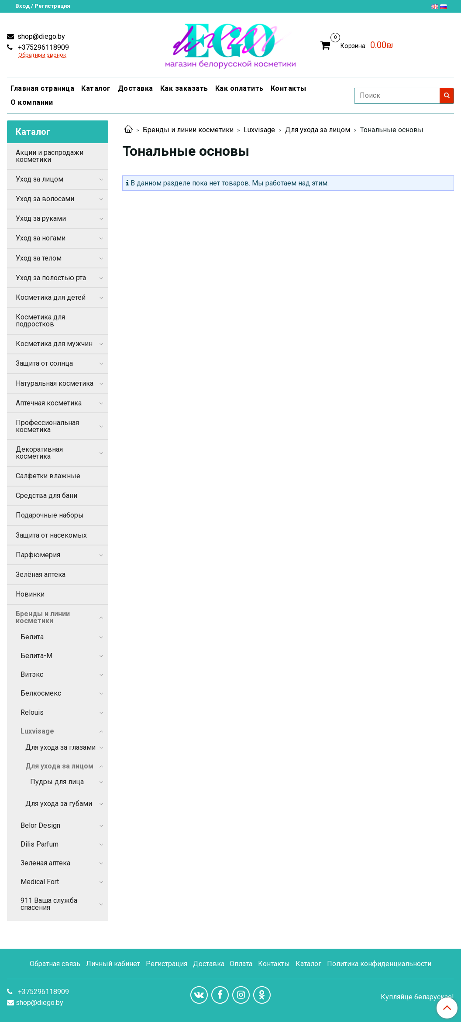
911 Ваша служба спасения (49, 904)
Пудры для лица (57, 782)
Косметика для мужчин (54, 344)
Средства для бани (46, 495)
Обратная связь (55, 964)
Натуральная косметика (54, 383)
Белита (32, 637)
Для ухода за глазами (60, 747)
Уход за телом (39, 258)
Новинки (30, 594)
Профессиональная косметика (47, 426)
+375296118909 (42, 47)
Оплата (241, 964)
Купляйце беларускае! (417, 997)
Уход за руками (41, 218)
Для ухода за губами (58, 803)
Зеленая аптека (45, 863)
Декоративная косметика (39, 452)
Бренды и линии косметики (188, 130)
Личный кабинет (113, 964)
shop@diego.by (40, 36)
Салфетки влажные (48, 476)
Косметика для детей (51, 297)
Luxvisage (259, 130)
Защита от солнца (44, 363)
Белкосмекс (41, 693)
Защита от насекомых (51, 535)
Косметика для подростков (40, 320)
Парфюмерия (38, 555)
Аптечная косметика (49, 403)
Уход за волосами (45, 199)
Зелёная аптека (40, 574)
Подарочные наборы (50, 515)
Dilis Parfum (39, 844)
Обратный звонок (42, 55)
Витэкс (32, 674)
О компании (31, 102)
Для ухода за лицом (317, 130)
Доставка (135, 88)
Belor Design (40, 825)
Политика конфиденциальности (379, 964)
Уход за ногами (40, 238)
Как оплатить (239, 88)
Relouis (32, 712)
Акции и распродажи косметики (49, 156)
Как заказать (184, 88)
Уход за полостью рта (51, 278)
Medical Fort (40, 882)
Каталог (96, 88)
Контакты (288, 88)
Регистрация (166, 964)
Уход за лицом (39, 179)
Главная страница (42, 88)
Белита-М (36, 656)
